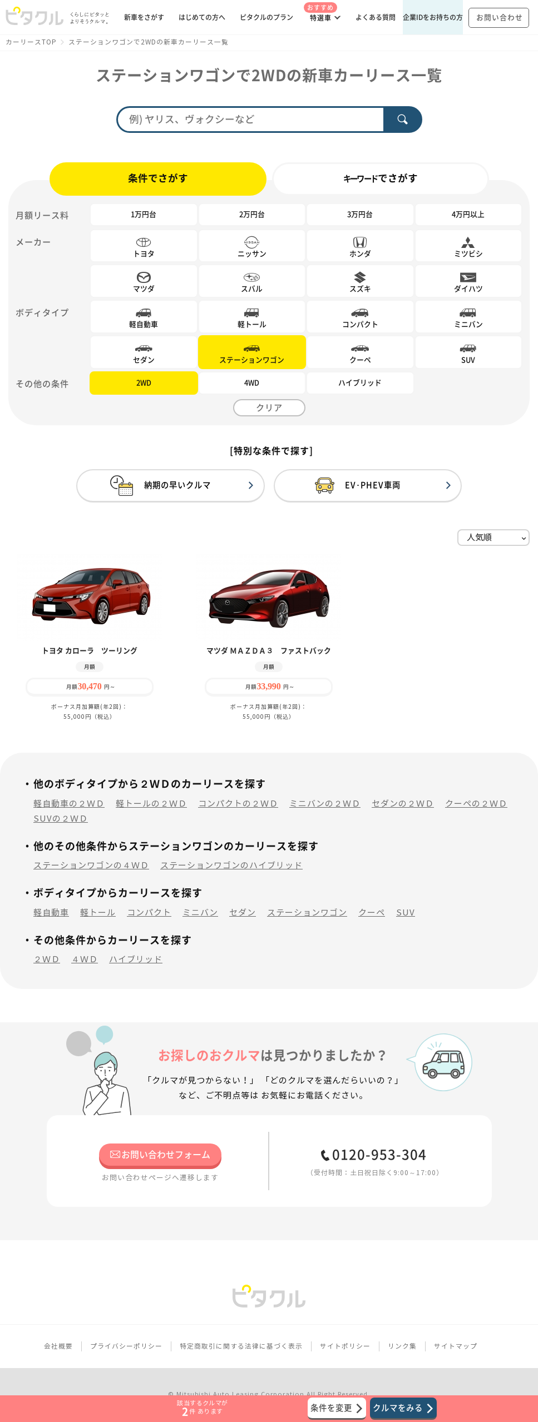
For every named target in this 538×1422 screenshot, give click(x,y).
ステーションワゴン (307, 912)
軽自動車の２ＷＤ (69, 803)
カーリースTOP (31, 42)
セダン (242, 912)
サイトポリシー (345, 1346)
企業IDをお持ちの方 (433, 17)
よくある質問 (376, 17)
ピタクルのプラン (266, 17)
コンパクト (149, 912)
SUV (405, 912)
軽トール (98, 912)
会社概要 (58, 1346)
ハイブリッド (135, 959)
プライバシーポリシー (126, 1346)
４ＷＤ (84, 959)
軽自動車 (51, 912)
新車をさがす (144, 17)
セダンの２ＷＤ (403, 803)
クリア (269, 408)
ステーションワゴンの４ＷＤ (91, 865)
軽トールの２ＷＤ (151, 803)
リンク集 (402, 1346)
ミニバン (200, 912)
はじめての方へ (202, 17)
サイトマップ (455, 1346)
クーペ (371, 912)
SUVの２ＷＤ (60, 818)
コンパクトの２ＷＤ (238, 803)
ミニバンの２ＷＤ (325, 803)
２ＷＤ (46, 959)
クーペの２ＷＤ (476, 803)
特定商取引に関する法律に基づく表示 (241, 1346)
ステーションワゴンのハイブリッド (231, 865)
